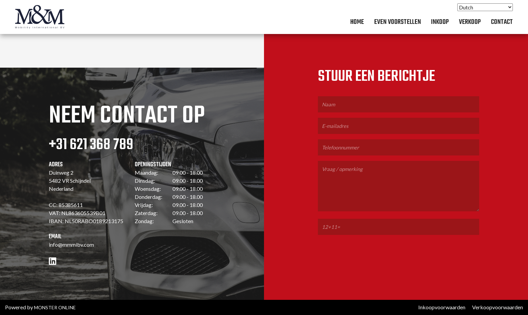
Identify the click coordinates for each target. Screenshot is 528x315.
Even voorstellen (397, 22)
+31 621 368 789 (91, 145)
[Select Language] (485, 7)
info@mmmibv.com (71, 244)
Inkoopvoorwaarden (441, 307)
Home (357, 22)
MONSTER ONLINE (55, 307)
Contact (502, 22)
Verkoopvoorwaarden (497, 307)
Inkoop (440, 22)
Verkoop (470, 22)
